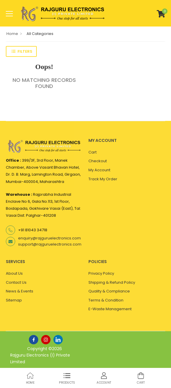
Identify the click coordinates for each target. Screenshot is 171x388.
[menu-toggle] (9, 13)
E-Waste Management (110, 309)
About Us (14, 273)
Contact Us (16, 282)
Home (12, 33)
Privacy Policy (101, 273)
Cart (92, 152)
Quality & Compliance (109, 291)
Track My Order (102, 179)
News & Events (19, 291)
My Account (99, 170)
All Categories (40, 33)
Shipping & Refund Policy (111, 282)
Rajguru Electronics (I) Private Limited (40, 358)
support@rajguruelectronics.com (49, 244)
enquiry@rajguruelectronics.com (49, 238)
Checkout (97, 161)
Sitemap (14, 300)
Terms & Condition (105, 300)
